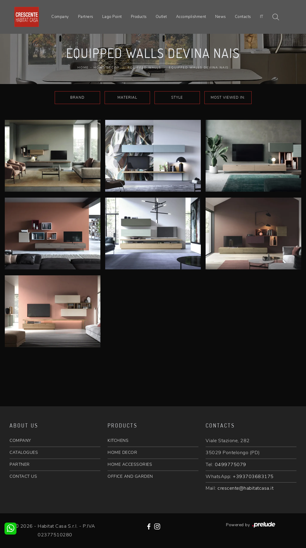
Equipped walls (144, 67)
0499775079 (230, 464)
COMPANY (20, 440)
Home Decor (107, 67)
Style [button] (177, 97)
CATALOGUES (24, 452)
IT (262, 16)
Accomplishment (191, 16)
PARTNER (20, 464)
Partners (85, 16)
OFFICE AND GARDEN (130, 476)
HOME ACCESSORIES (130, 464)
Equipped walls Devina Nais (199, 67)
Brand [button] (77, 97)
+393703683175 (253, 476)
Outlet (161, 16)
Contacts (243, 16)
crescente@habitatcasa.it (245, 488)
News (220, 16)
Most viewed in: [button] (228, 97)
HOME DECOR (122, 452)
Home (83, 67)
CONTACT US (23, 476)
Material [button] (127, 97)
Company (60, 16)
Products (139, 16)
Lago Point (112, 16)
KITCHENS (118, 440)
